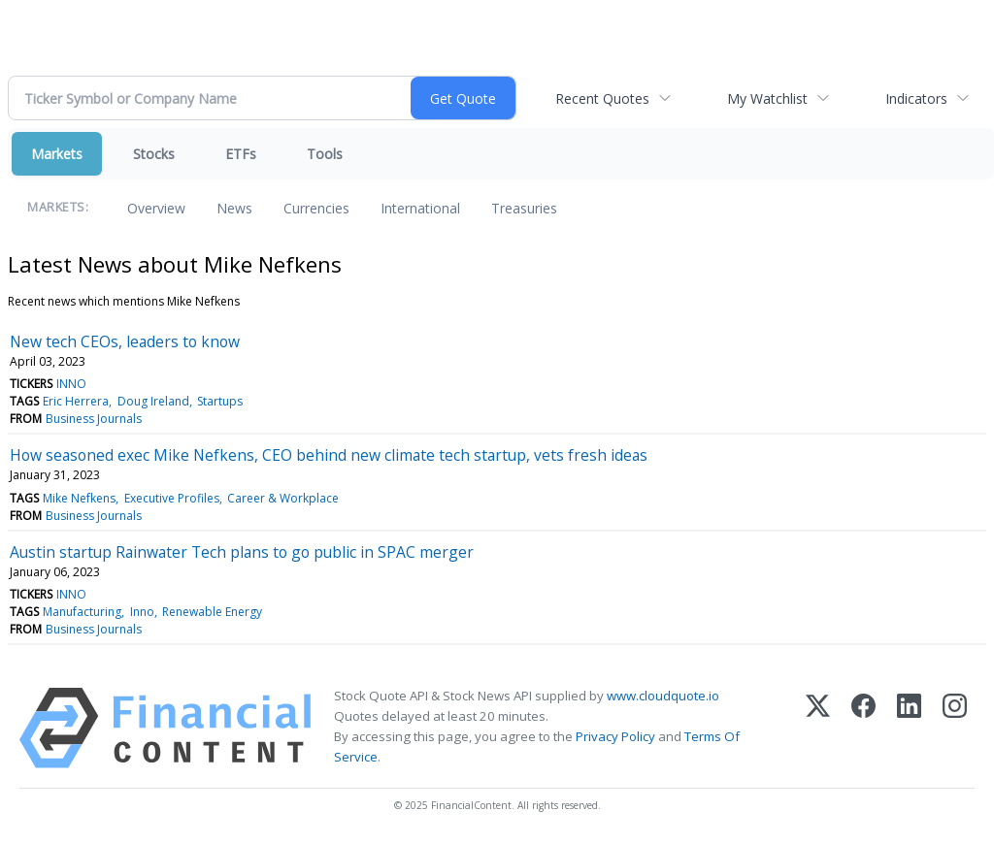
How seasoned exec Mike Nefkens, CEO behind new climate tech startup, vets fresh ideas (328, 455)
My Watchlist (767, 98)
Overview (156, 208)
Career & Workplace (283, 498)
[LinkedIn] (909, 728)
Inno (142, 611)
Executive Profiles (171, 498)
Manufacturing (82, 611)
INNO (71, 383)
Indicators (916, 98)
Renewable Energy (212, 611)
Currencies (316, 208)
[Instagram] (955, 728)
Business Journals (94, 418)
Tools (325, 154)
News (234, 208)
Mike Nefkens (79, 498)
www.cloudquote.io (663, 695)
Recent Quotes (602, 98)
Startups (220, 401)
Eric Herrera (76, 401)
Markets (57, 154)
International (420, 208)
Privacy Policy (615, 736)
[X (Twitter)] (818, 728)
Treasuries (524, 208)
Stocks (154, 154)
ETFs (240, 154)
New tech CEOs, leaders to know (125, 341)
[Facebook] (863, 728)
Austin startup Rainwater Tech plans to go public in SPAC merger (242, 552)
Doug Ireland (153, 401)
